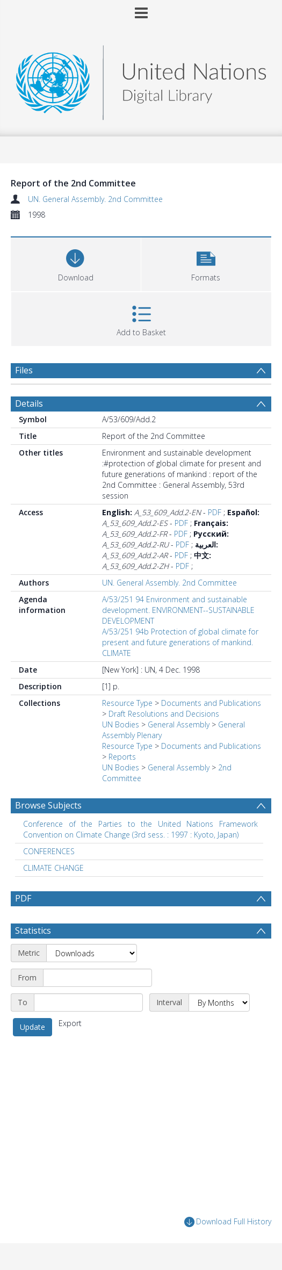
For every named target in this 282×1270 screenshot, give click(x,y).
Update (32, 1027)
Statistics (33, 930)
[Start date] (97, 978)
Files (24, 370)
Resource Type (127, 703)
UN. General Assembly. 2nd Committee (95, 199)
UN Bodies (120, 724)
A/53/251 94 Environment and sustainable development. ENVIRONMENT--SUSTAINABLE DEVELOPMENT (178, 610)
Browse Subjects (48, 805)
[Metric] (91, 953)
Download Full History (227, 1222)
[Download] (76, 262)
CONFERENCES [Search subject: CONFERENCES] (49, 851)
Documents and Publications (211, 703)
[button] (206, 262)
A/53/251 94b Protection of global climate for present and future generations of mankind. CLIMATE (180, 642)
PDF (214, 512)
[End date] (88, 1002)
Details (29, 403)
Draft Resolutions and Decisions (164, 714)
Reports (122, 757)
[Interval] (219, 1002)
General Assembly (178, 724)
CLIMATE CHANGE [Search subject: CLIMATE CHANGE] (53, 868)
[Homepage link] (141, 79)
